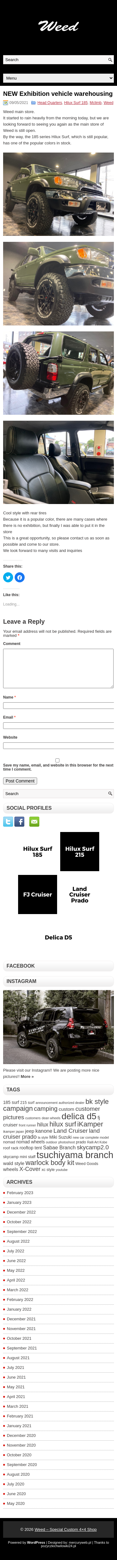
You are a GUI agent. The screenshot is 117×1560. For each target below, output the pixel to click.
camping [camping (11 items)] (46, 1116)
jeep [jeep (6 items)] (29, 1138)
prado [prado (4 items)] (81, 1149)
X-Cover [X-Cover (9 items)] (30, 1176)
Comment (11, 644)
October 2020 (19, 1462)
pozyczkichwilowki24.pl (58, 1553)
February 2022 (20, 1307)
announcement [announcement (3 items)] (47, 1110)
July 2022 (15, 1258)
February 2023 (20, 1200)
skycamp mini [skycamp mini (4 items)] (15, 1164)
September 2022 (22, 1239)
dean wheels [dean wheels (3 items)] (51, 1125)
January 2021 (19, 1433)
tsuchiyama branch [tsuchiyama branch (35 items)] (75, 1162)
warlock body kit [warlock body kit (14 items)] (50, 1170)
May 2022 (16, 1278)
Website (10, 745)
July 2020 (15, 1491)
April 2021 (16, 1404)
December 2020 (21, 1443)
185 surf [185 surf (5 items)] (11, 1109)
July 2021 (15, 1375)
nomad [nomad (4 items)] (9, 1149)
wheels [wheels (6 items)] (10, 1176)
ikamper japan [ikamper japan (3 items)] (13, 1139)
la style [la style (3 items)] (43, 1145)
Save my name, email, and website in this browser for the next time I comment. (58, 775)
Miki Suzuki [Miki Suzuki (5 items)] (60, 1144)
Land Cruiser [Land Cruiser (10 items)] (70, 1138)
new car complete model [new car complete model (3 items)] (91, 1145)
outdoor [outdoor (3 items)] (51, 1150)
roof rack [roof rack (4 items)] (10, 1155)
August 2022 (18, 1248)
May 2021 (16, 1394)
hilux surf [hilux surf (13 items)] (62, 1132)
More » (27, 1084)
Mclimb (96, 103)
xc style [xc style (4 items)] (48, 1177)
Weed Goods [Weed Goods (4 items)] (86, 1171)
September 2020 (22, 1472)
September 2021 (22, 1355)
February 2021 (20, 1423)
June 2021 (16, 1384)
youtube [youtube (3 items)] (62, 1177)
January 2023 (19, 1210)
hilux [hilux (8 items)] (42, 1132)
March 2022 (17, 1297)
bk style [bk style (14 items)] (97, 1109)
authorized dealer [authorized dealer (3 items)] (71, 1110)
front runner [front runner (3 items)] (27, 1133)
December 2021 (21, 1326)
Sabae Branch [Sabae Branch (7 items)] (59, 1155)
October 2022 (19, 1229)
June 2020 (16, 1501)
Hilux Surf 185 (75, 103)
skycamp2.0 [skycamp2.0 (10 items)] (93, 1155)
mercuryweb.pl (80, 1550)
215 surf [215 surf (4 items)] (27, 1110)
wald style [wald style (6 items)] (13, 1170)
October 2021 (19, 1346)
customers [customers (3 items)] (33, 1125)
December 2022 (21, 1219)
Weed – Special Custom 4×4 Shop (66, 1537)
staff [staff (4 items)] (32, 1164)
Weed (108, 103)
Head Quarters (49, 103)
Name (9, 705)
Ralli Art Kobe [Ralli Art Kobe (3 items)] (97, 1150)
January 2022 (19, 1316)
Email (9, 725)
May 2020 (16, 1511)
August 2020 (18, 1481)
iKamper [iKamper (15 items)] (90, 1132)
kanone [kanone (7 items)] (44, 1138)
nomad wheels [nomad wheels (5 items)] (30, 1149)
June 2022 (16, 1268)
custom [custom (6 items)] (66, 1116)
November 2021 (21, 1336)
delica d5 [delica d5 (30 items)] (78, 1124)
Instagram (22, 988)
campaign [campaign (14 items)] (18, 1116)
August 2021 (18, 1365)
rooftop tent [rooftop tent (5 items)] (31, 1155)
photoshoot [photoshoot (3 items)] (66, 1150)
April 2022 (16, 1287)
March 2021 (17, 1414)
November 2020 (21, 1452)
